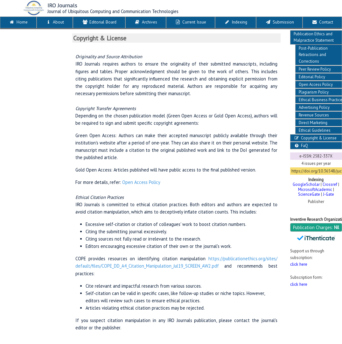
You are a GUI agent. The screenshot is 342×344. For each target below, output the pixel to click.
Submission (279, 22)
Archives (145, 22)
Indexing (235, 22)
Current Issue (190, 22)
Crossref (330, 184)
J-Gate (328, 194)
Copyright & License (315, 138)
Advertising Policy (314, 107)
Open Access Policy (316, 84)
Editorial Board (99, 22)
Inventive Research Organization (316, 219)
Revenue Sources (314, 115)
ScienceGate (309, 194)
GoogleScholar (306, 184)
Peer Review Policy (315, 69)
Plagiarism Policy (314, 92)
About (54, 22)
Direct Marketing (313, 122)
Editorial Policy (312, 77)
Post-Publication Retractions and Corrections (313, 55)
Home (18, 22)
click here (298, 264)
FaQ (301, 145)
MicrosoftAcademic (315, 189)
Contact (322, 22)
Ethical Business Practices (320, 99)
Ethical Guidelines (315, 130)
